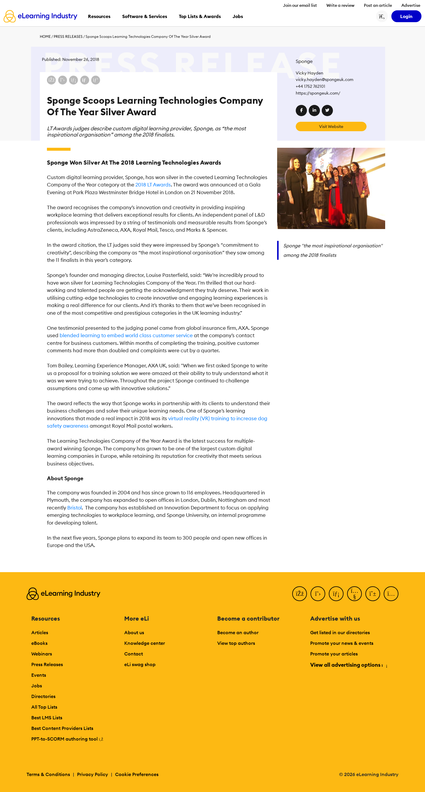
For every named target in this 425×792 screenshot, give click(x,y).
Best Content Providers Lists (62, 728)
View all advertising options (348, 664)
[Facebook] (299, 593)
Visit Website (331, 126)
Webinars (41, 654)
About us (134, 632)
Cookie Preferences (136, 774)
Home (45, 36)
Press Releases (68, 36)
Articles (39, 632)
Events (38, 675)
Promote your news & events (341, 643)
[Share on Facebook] (51, 80)
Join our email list (300, 5)
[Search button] (382, 16)
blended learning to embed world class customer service (126, 335)
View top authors (236, 643)
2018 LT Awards (153, 184)
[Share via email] (84, 80)
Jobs (36, 686)
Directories (43, 696)
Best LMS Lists (46, 717)
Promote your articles (334, 654)
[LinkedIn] (336, 593)
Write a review (340, 5)
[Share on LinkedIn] (73, 80)
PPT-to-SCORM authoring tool (67, 739)
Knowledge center (144, 643)
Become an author (238, 632)
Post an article (378, 5)
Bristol (74, 507)
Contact (133, 654)
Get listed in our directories (340, 632)
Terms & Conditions (48, 774)
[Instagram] (391, 593)
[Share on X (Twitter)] (62, 80)
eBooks (39, 643)
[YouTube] (354, 593)
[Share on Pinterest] (95, 80)
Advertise (410, 5)
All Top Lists (44, 707)
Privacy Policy (92, 774)
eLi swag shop (140, 664)
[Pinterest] (372, 593)
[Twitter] (317, 593)
